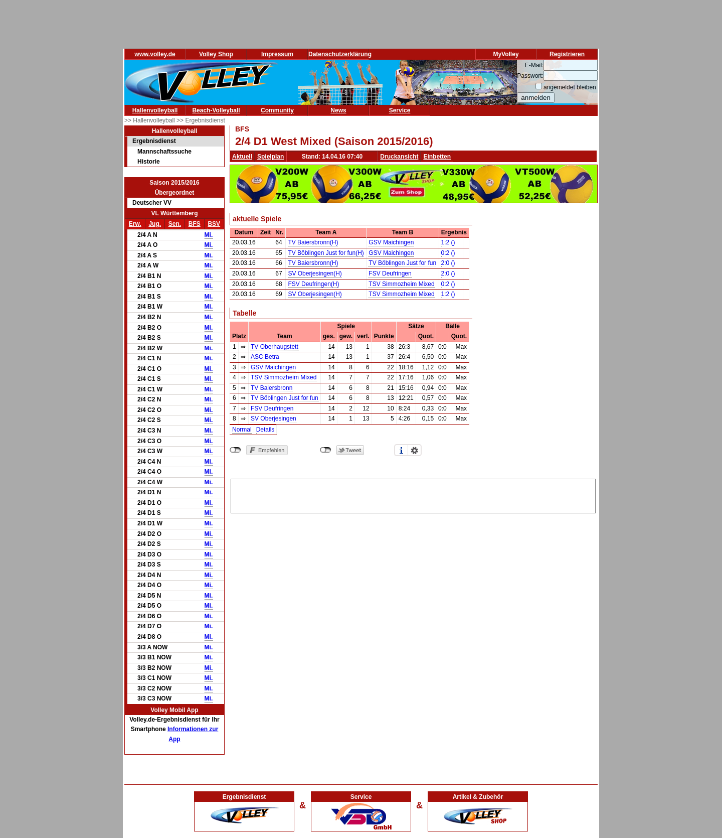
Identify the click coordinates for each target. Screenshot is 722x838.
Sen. (174, 223)
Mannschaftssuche (164, 151)
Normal (242, 429)
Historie (148, 161)
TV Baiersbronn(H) (313, 242)
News (338, 110)
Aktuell (242, 156)
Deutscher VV (151, 202)
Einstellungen (415, 450)
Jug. (154, 223)
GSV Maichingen (391, 242)
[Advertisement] (413, 494)
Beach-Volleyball (216, 110)
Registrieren (567, 54)
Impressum (277, 54)
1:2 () (448, 242)
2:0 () (448, 262)
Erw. (135, 223)
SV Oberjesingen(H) (314, 273)
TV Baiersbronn (271, 387)
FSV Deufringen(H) (313, 284)
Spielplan (270, 156)
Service (400, 110)
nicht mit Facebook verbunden (235, 450)
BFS (195, 223)
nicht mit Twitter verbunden (325, 450)
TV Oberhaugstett (274, 346)
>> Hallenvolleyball (150, 120)
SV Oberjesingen (273, 418)
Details (265, 429)
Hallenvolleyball (155, 110)
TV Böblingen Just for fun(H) (326, 252)
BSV (214, 223)
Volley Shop (216, 54)
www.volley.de (154, 54)
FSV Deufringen (390, 273)
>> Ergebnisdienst (200, 120)
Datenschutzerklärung (340, 54)
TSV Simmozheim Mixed (401, 284)
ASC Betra (265, 356)
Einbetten (437, 156)
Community (277, 110)
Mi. (209, 234)
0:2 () (448, 252)
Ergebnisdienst (154, 141)
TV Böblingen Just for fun (402, 262)
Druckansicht (399, 156)
